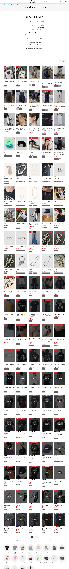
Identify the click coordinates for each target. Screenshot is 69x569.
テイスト (8, 4)
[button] (37, 537)
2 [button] (34, 536)
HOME (4, 4)
